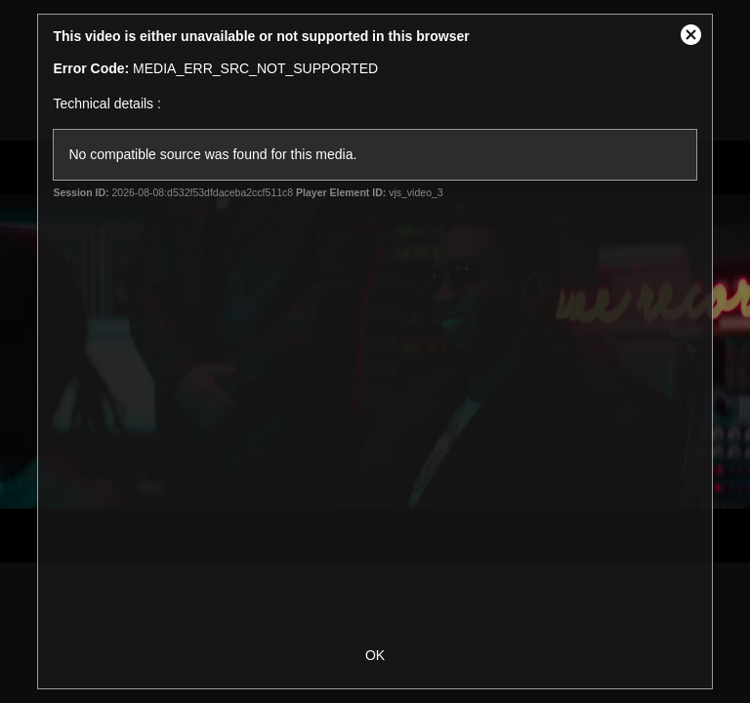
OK (375, 655)
